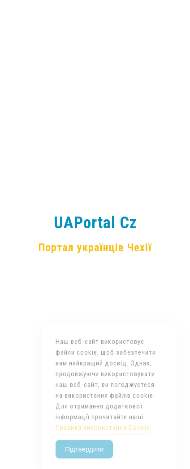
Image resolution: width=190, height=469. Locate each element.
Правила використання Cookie (103, 436)
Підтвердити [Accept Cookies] (84, 457)
